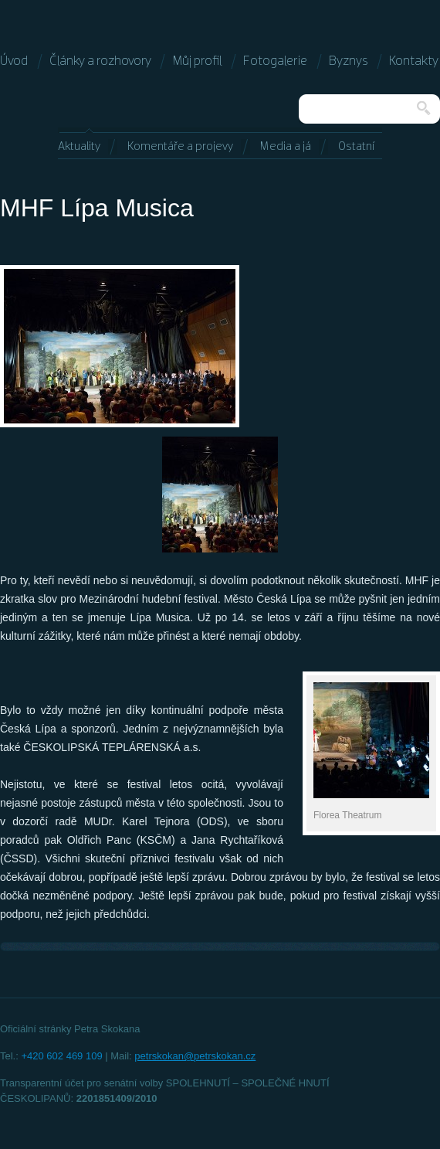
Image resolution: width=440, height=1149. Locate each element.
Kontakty (413, 61)
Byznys (348, 61)
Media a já (285, 147)
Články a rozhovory (100, 61)
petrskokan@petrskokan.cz (195, 1056)
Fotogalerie (275, 61)
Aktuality (79, 147)
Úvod (14, 61)
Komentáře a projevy (180, 147)
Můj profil (197, 61)
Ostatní (356, 147)
